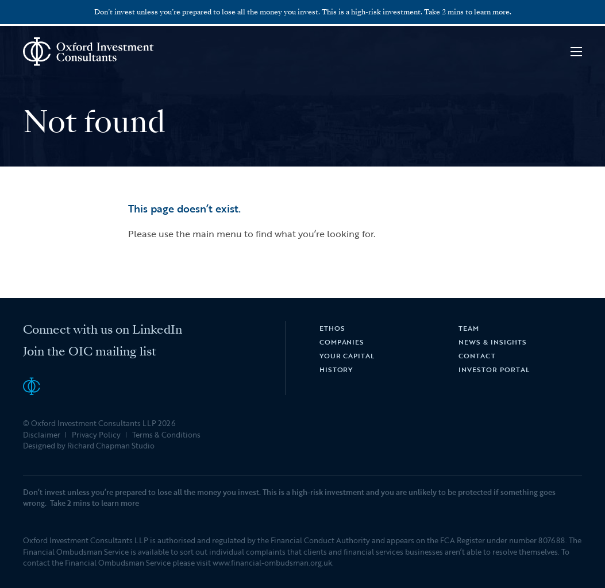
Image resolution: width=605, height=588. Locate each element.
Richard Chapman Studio (111, 445)
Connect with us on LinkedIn (102, 329)
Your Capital (347, 355)
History (336, 369)
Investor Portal (493, 369)
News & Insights (492, 341)
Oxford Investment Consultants (89, 51)
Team (468, 328)
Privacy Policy (96, 434)
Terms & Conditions (166, 434)
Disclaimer (41, 434)
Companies (342, 341)
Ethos (332, 328)
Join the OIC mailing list (89, 351)
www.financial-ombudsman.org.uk (272, 562)
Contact (477, 355)
